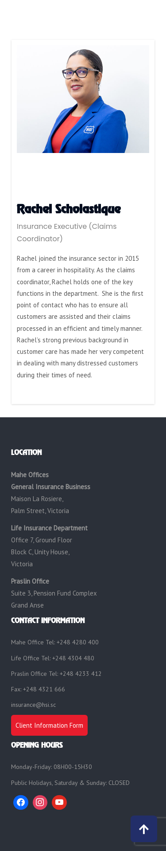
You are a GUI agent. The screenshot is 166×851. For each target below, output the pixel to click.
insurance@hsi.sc (33, 705)
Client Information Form (49, 725)
